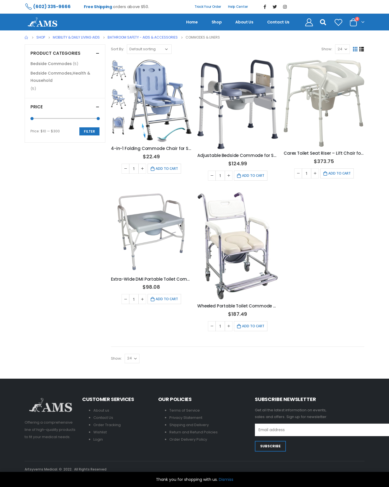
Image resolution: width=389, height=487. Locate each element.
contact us (278, 22)
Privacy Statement (185, 417)
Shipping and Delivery (189, 425)
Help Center (238, 6)
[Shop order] (149, 49)
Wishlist (100, 432)
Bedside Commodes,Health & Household (60, 76)
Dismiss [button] (226, 479)
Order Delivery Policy (188, 439)
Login (98, 439)
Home (192, 22)
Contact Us (103, 417)
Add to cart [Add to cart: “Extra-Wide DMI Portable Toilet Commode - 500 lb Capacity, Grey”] (167, 299)
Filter (89, 131)
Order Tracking (107, 425)
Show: (326, 49)
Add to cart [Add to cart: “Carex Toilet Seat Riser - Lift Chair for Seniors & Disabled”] (339, 173)
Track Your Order (207, 6)
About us (244, 22)
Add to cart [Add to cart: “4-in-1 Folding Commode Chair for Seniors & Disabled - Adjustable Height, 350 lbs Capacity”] (167, 168)
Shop (217, 22)
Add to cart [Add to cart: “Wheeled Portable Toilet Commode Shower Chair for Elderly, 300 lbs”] (253, 326)
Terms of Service (184, 410)
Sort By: (117, 49)
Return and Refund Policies (193, 432)
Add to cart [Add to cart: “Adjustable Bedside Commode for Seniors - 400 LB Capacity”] (253, 175)
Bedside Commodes (51, 63)
